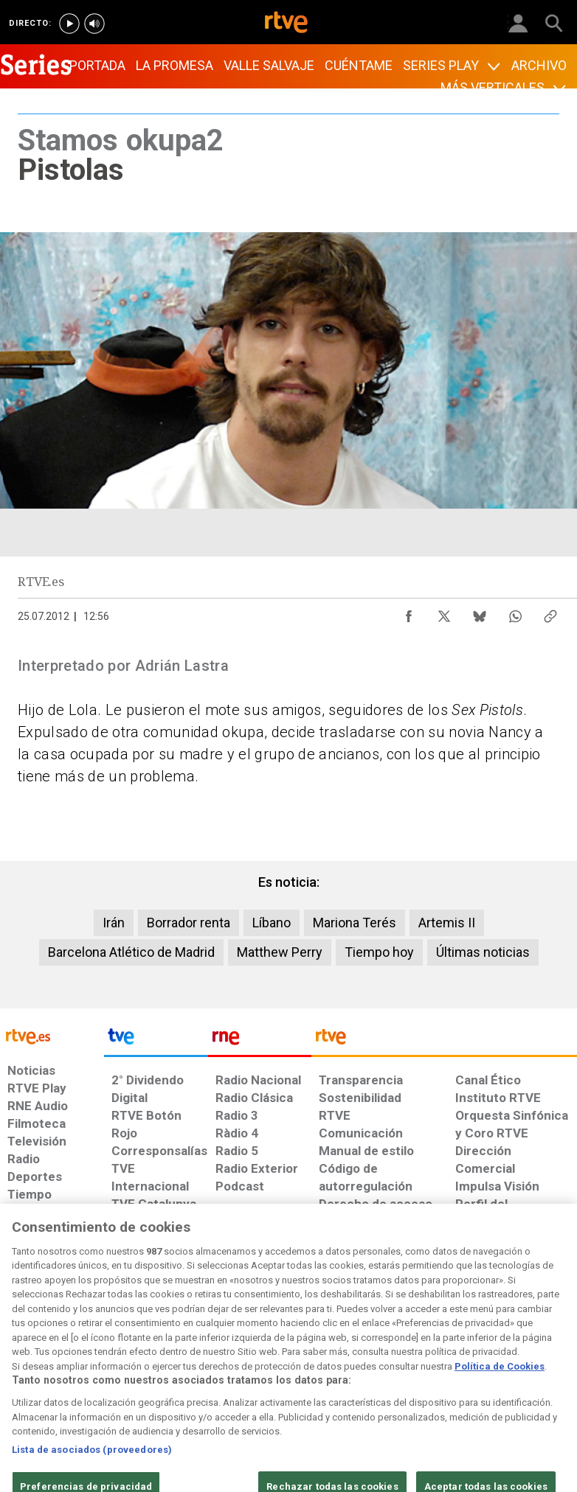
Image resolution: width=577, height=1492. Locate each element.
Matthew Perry (279, 952)
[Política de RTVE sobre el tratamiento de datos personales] (93, 1371)
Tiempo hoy (379, 952)
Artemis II (446, 922)
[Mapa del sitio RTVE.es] (400, 1371)
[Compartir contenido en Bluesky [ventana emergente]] (479, 613)
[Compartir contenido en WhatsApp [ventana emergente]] (515, 613)
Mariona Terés (354, 922)
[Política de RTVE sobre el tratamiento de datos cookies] (178, 1371)
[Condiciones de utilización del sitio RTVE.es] (24, 1371)
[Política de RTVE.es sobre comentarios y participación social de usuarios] (526, 1371)
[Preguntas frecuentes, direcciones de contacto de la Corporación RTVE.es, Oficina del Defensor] (449, 1363)
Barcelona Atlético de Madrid (131, 952)
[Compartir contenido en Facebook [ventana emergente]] (408, 613)
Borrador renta (188, 922)
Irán (114, 922)
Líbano (271, 922)
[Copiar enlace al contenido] (550, 613)
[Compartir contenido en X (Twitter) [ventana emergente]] (444, 613)
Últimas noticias (483, 952)
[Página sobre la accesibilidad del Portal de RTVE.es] (341, 1363)
